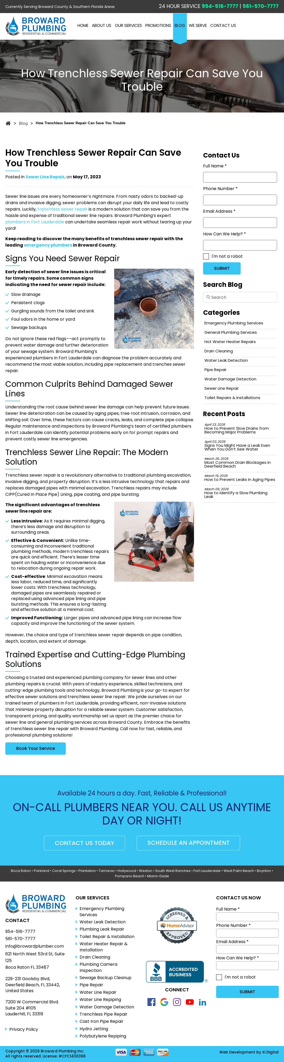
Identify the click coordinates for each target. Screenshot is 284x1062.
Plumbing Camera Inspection (98, 967)
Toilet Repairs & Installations (232, 397)
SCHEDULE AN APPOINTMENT (188, 843)
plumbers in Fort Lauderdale (34, 222)
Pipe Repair (215, 369)
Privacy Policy (23, 1029)
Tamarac (107, 870)
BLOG (180, 25)
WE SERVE (199, 25)
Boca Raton (21, 870)
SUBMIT (222, 268)
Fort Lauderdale (207, 870)
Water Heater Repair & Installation (103, 947)
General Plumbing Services (230, 332)
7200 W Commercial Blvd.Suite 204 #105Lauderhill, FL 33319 (32, 1008)
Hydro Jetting (94, 1029)
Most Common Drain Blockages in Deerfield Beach (237, 462)
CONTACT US (224, 25)
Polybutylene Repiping (103, 1036)
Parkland (41, 870)
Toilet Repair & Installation (107, 937)
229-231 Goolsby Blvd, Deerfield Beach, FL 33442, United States (32, 985)
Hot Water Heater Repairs (230, 341)
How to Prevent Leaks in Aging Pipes (239, 477)
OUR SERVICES (128, 25)
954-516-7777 (220, 6)
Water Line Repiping (100, 1000)
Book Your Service (35, 748)
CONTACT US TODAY (84, 843)
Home (82, 25)
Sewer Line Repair (45, 177)
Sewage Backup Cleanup (105, 978)
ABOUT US (102, 25)
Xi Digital (270, 1052)
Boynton (264, 870)
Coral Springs (64, 870)
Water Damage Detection (230, 379)
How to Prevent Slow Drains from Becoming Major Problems (236, 428)
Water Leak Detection (226, 360)
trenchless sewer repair (63, 209)
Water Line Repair (98, 992)
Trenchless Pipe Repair (103, 1014)
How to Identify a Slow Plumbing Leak (235, 493)
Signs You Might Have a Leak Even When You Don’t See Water (237, 445)
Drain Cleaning (218, 351)
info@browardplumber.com (34, 946)
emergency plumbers (48, 245)
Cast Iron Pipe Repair (102, 1021)
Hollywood (127, 870)
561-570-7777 (260, 6)
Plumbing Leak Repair (102, 929)
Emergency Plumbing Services (233, 323)
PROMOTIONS (159, 25)
